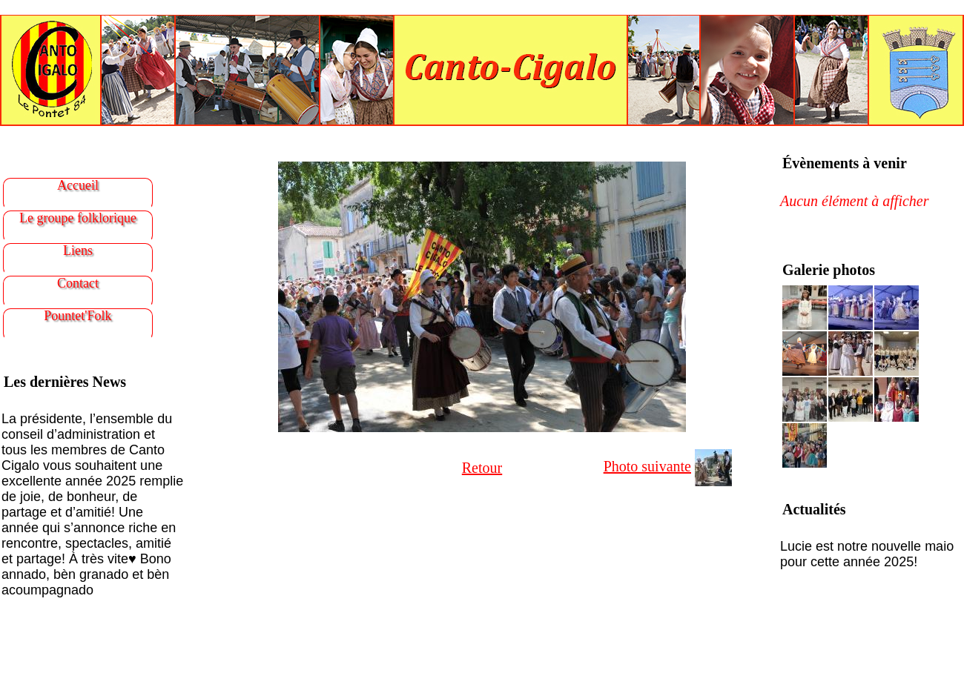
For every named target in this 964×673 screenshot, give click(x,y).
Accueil (78, 185)
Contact (78, 283)
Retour (482, 468)
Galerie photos (828, 270)
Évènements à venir (844, 163)
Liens (78, 250)
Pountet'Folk (77, 315)
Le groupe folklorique (77, 218)
